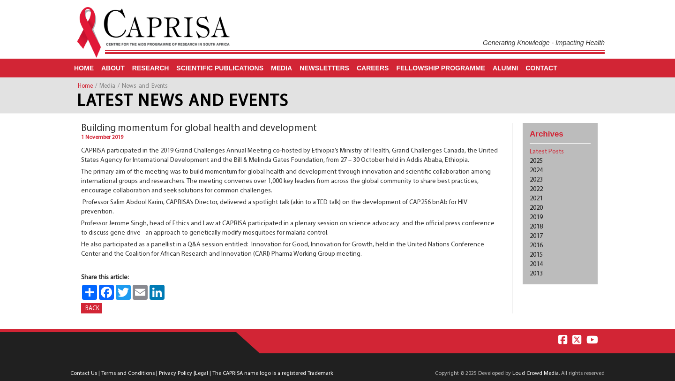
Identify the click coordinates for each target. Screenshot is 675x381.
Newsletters (324, 68)
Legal (201, 373)
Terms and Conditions (128, 373)
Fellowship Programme (440, 68)
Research (150, 68)
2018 (536, 226)
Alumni (505, 68)
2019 (536, 217)
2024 (536, 170)
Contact (541, 68)
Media (281, 68)
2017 (536, 236)
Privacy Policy (175, 373)
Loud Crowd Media (535, 373)
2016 (536, 245)
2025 (536, 161)
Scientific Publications (219, 68)
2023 (536, 179)
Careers (373, 68)
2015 (536, 255)
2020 (536, 208)
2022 (536, 189)
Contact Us (83, 373)
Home (84, 68)
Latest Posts (547, 151)
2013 (536, 273)
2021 (536, 198)
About (113, 68)
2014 (536, 264)
